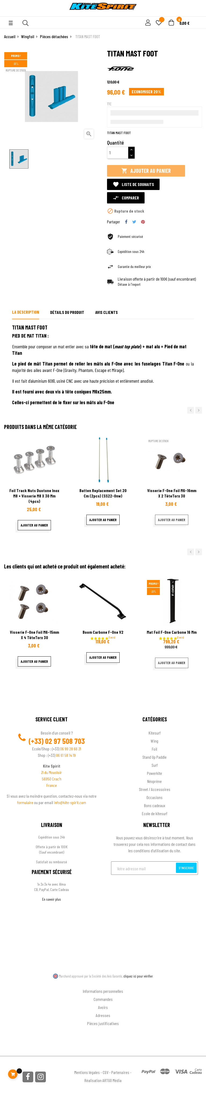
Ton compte (103, 982)
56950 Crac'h (51, 778)
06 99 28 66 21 (70, 748)
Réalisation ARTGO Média (103, 1080)
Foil (154, 748)
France (51, 785)
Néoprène (154, 781)
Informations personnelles (103, 991)
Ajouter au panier (146, 170)
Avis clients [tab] (106, 312)
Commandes (103, 999)
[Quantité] (117, 153)
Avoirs (103, 1007)
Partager (126, 221)
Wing (154, 740)
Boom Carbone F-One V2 (103, 632)
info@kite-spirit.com (70, 802)
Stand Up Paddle (154, 757)
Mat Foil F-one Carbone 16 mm (172, 632)
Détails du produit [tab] (67, 312)
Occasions (154, 797)
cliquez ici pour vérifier (138, 976)
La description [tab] (25, 311)
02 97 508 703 (65, 741)
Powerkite (154, 773)
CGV (105, 1072)
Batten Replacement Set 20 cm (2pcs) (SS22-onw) (103, 493)
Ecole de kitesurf (154, 813)
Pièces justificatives (103, 1023)
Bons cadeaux (154, 805)
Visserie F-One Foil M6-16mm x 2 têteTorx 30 (171, 493)
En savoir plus (51, 899)
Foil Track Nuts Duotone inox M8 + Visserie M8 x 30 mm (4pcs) (34, 496)
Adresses (103, 1015)
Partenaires (120, 1072)
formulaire (25, 802)
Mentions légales (87, 1072)
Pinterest (143, 221)
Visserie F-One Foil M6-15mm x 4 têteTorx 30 (34, 634)
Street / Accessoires (154, 789)
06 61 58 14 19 (66, 755)
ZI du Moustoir (51, 772)
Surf (155, 765)
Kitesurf (155, 732)
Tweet (134, 221)
